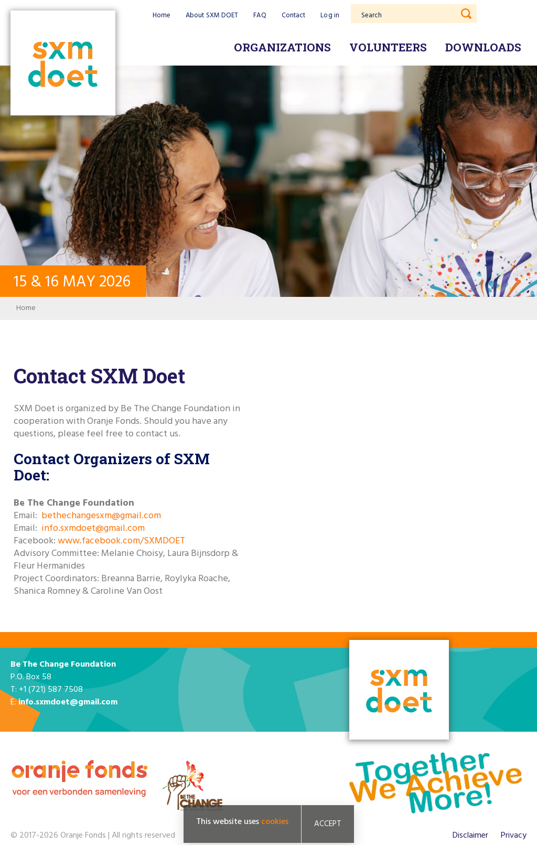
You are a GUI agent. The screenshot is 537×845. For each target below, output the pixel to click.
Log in (329, 15)
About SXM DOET (212, 15)
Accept (327, 824)
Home (161, 15)
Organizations (282, 47)
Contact (294, 15)
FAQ (259, 15)
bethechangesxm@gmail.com (101, 515)
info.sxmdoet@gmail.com (93, 528)
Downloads (483, 47)
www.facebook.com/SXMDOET (121, 541)
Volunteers (388, 47)
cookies (274, 822)
